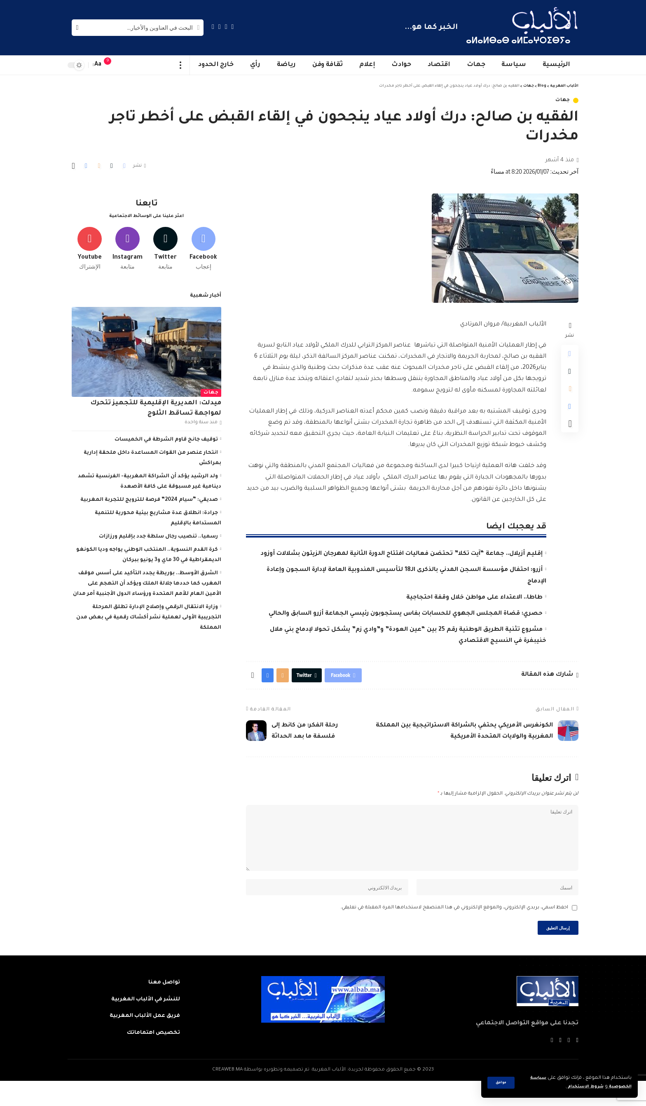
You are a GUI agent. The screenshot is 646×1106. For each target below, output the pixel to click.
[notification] (112, 65)
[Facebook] (232, 26)
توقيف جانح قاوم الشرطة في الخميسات (166, 437)
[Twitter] (226, 26)
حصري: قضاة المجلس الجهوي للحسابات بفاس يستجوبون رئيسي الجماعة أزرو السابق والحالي (406, 614)
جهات (562, 100)
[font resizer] (98, 65)
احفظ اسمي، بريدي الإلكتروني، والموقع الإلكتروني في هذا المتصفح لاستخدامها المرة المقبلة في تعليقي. (454, 929)
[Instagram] (213, 26)
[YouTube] (219, 26)
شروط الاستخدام (577, 1086)
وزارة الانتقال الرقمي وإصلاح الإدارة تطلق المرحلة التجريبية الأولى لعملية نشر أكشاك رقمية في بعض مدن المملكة (148, 614)
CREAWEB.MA (227, 1095)
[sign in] (124, 65)
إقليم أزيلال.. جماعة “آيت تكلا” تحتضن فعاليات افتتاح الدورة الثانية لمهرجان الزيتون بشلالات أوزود (401, 554)
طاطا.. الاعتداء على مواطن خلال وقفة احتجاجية (474, 597)
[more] (180, 65)
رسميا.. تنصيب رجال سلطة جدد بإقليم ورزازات (158, 534)
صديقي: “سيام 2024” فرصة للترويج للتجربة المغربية (149, 497)
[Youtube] (90, 245)
